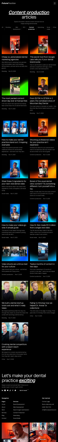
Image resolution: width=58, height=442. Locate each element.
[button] (54, 3)
